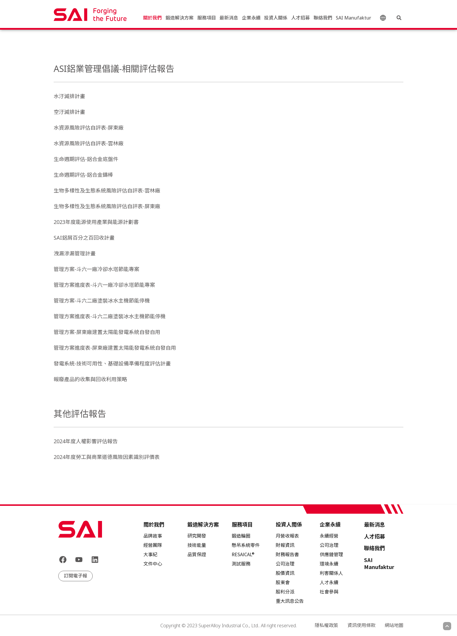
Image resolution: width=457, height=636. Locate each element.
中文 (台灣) (384, 19)
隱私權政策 (326, 625)
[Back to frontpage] (80, 529)
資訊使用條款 (361, 625)
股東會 (283, 582)
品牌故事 (152, 535)
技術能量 (196, 545)
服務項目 (206, 19)
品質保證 (196, 554)
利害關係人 (331, 573)
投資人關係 (275, 19)
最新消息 (228, 19)
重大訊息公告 (290, 601)
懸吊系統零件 (246, 545)
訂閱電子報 (75, 577)
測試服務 (241, 563)
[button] (399, 19)
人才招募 (300, 19)
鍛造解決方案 (180, 19)
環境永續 (329, 563)
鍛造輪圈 (241, 535)
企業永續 (251, 19)
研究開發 (196, 535)
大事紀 (150, 554)
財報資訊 (285, 545)
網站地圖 (394, 625)
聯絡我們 (323, 19)
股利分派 (285, 591)
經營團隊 (152, 545)
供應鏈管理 (331, 554)
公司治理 (329, 545)
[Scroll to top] (447, 626)
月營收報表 (287, 535)
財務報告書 (287, 554)
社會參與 (329, 591)
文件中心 (152, 563)
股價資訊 (285, 573)
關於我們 (152, 19)
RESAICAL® (243, 554)
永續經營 (329, 535)
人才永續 (329, 582)
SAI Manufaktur (353, 19)
